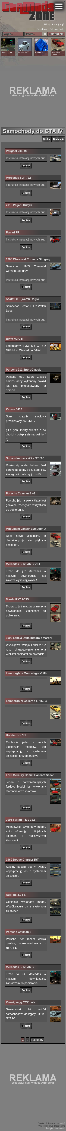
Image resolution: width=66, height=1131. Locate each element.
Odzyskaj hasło (57, 29)
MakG (62, 1123)
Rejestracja (42, 29)
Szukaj (46, 139)
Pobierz (26, 165)
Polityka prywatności (55, 1128)
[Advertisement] (33, 92)
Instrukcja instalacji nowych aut (25, 158)
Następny (37, 1039)
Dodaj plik (58, 139)
